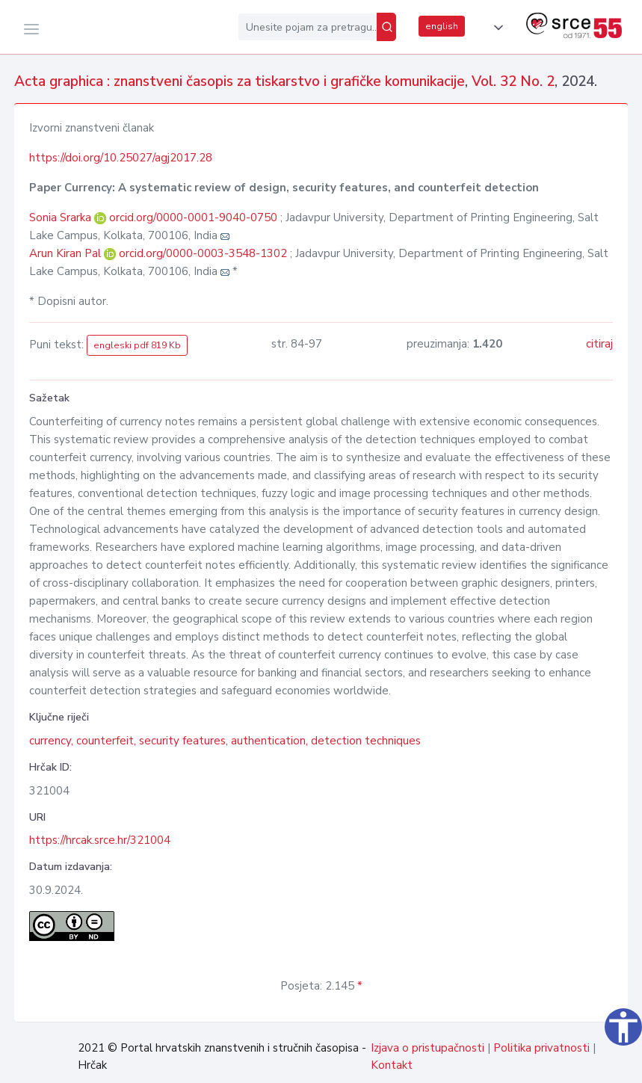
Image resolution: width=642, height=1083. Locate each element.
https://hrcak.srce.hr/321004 (99, 840)
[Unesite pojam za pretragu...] (307, 27)
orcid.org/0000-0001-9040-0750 (193, 217)
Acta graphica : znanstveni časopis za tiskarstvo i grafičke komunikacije (239, 81)
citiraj (599, 343)
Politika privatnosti (541, 1047)
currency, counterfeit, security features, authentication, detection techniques (225, 740)
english (441, 26)
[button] (495, 27)
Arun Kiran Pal (66, 253)
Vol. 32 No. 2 (513, 81)
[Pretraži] (386, 27)
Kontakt (392, 1065)
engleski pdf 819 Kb (137, 345)
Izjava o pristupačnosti (427, 1047)
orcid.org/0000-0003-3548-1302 (203, 253)
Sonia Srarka (61, 217)
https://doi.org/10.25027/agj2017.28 (120, 157)
